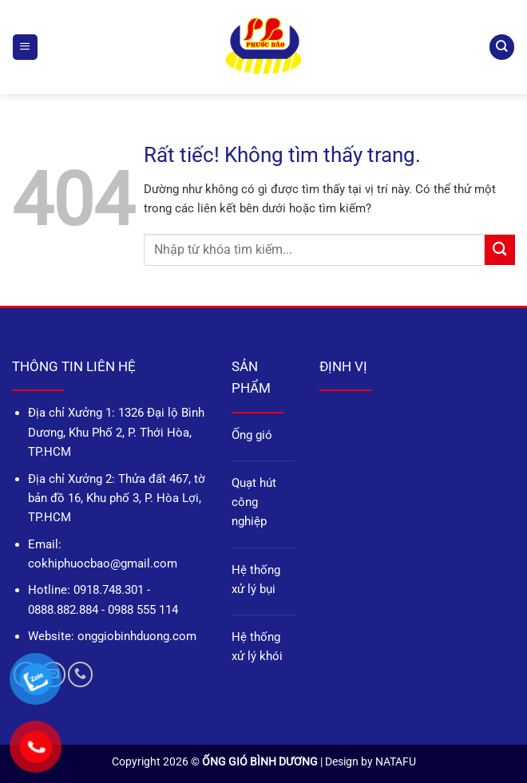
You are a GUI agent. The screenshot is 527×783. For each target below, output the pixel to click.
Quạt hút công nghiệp (254, 502)
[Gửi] (500, 249)
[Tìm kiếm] (501, 46)
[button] (25, 46)
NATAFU (395, 761)
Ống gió (252, 435)
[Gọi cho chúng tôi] (80, 674)
